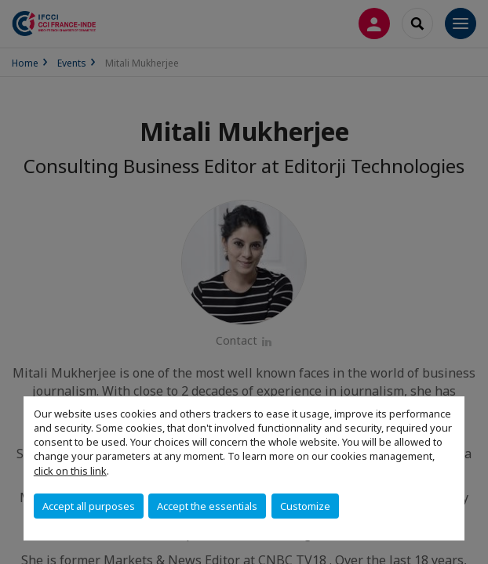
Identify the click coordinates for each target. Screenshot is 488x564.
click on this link (70, 471)
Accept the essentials (207, 506)
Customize (305, 506)
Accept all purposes (88, 506)
